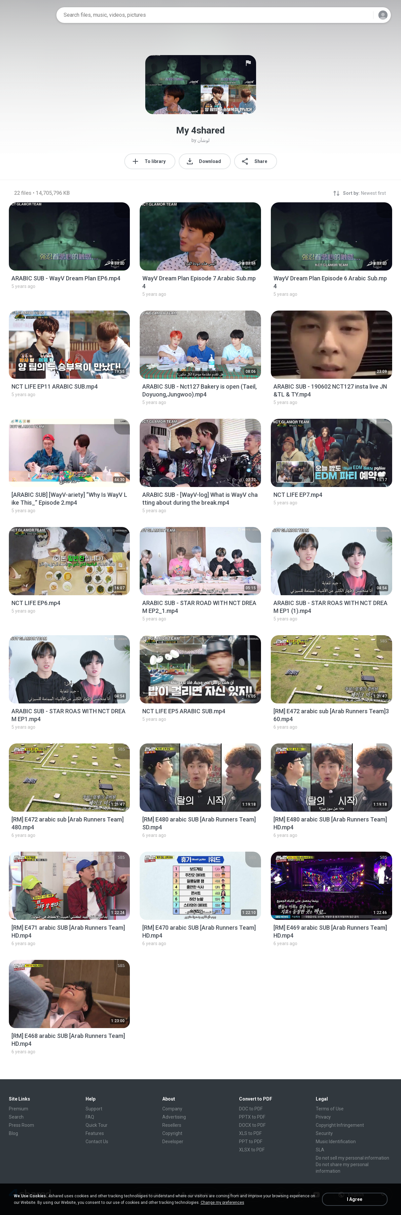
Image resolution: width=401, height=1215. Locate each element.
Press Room (21, 1125)
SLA (320, 1149)
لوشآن (203, 140)
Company (172, 1108)
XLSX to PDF (252, 1149)
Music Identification (336, 1141)
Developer (172, 1141)
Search (16, 1117)
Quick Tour (97, 1125)
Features (95, 1133)
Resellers (171, 1125)
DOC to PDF (251, 1108)
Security (324, 1133)
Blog (13, 1133)
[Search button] (364, 15)
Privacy (323, 1117)
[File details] (69, 236)
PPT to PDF (250, 1141)
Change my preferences (222, 1202)
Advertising (174, 1117)
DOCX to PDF (252, 1125)
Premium (18, 1108)
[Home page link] (30, 15)
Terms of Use (330, 1108)
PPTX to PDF (252, 1117)
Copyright (172, 1133)
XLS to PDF (250, 1133)
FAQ (90, 1117)
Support (94, 1108)
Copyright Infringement (340, 1125)
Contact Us (97, 1141)
